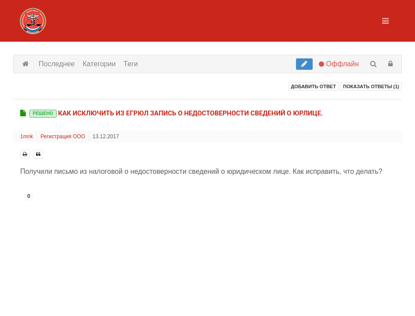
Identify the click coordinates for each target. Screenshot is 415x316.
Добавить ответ (313, 86)
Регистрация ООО (62, 136)
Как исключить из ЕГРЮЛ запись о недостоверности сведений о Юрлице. (176, 113)
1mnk (26, 136)
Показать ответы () (371, 86)
